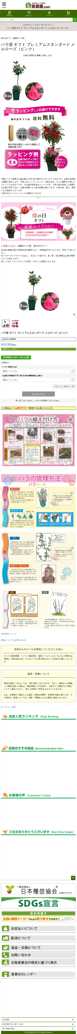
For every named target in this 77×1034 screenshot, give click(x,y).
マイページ (49, 13)
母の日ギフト (47, 25)
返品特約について (8, 634)
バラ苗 (35, 25)
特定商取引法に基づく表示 (12, 1024)
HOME (26, 25)
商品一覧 (9, 13)
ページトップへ (73, 878)
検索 (75, 20)
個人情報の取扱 (8, 1029)
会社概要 (5, 1020)
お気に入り (29, 13)
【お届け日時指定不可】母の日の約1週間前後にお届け (22, 376)
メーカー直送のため (10, 367)
